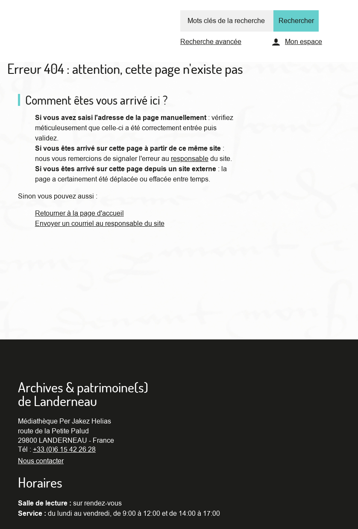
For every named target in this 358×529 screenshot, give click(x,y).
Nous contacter (41, 461)
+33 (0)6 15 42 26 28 (64, 449)
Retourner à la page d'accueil (79, 213)
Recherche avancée (210, 42)
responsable (189, 159)
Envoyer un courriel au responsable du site (99, 223)
